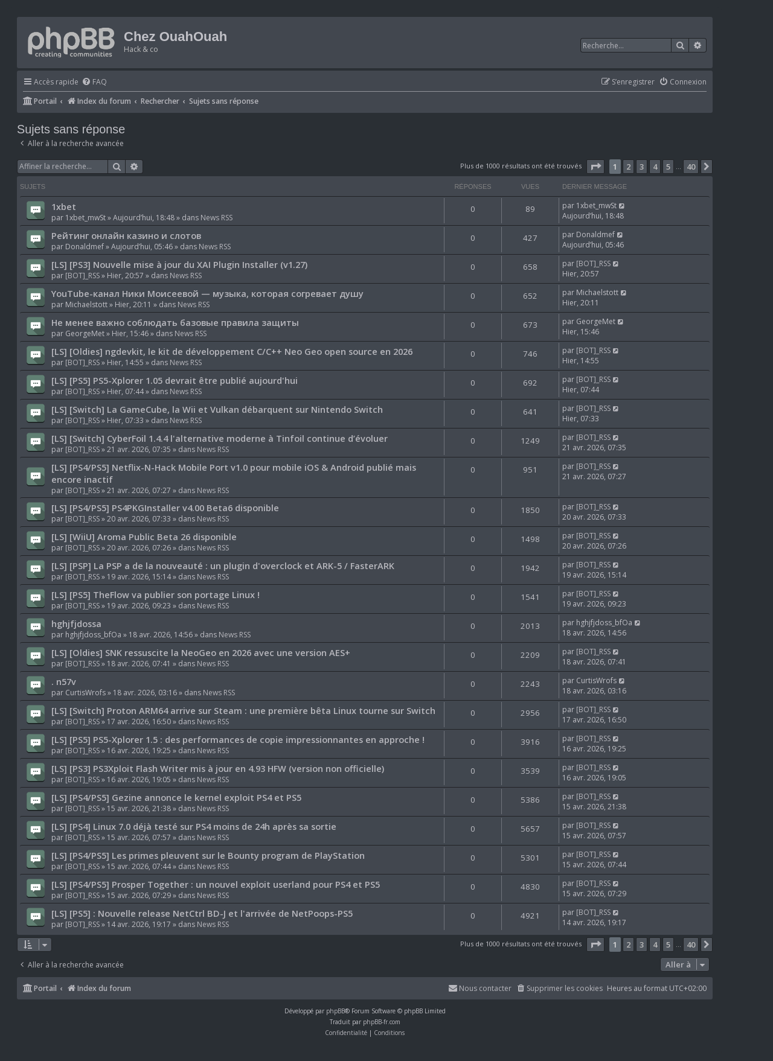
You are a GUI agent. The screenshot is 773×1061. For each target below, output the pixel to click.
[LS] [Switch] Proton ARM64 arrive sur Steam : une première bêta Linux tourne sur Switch (243, 710)
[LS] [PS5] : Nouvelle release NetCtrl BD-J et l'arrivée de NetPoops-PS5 (202, 913)
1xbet (63, 206)
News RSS (216, 217)
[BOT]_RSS (82, 275)
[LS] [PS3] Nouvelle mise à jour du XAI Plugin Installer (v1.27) (179, 264)
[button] (595, 166)
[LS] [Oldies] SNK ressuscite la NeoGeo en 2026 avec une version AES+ (200, 652)
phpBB (335, 1011)
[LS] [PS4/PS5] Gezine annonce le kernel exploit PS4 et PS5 (176, 797)
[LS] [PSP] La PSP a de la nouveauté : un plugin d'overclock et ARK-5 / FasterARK (222, 565)
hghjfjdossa (76, 623)
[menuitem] (94, 82)
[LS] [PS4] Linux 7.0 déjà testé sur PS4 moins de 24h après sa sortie (193, 826)
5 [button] (668, 166)
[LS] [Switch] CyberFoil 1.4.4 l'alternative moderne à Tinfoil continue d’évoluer (219, 438)
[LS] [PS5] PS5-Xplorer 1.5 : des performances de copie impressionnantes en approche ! (238, 739)
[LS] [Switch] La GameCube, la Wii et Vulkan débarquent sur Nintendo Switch (217, 409)
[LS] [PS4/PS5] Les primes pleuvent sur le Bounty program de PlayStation (208, 855)
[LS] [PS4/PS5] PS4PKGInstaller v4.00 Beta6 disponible (165, 508)
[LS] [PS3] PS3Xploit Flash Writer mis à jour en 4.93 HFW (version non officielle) (217, 768)
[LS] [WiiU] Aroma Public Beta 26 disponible (144, 536)
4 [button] (655, 166)
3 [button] (642, 166)
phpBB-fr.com (381, 1022)
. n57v (63, 681)
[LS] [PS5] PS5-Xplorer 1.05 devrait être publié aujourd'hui (174, 380)
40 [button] (691, 166)
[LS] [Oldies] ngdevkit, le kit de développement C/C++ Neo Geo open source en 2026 (231, 351)
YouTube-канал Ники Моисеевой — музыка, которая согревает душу (207, 293)
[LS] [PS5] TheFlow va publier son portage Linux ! (155, 594)
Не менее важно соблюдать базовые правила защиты (175, 322)
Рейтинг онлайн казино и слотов (126, 235)
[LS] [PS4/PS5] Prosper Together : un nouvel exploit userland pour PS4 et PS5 (215, 884)
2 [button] (628, 166)
